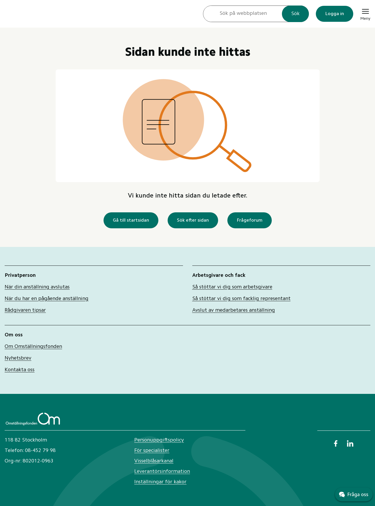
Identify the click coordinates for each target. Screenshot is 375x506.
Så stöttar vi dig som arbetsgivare (232, 287)
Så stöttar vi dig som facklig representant (241, 299)
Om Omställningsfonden (33, 346)
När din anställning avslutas (37, 287)
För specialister (151, 450)
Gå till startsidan (131, 220)
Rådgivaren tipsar (25, 310)
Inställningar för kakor (160, 482)
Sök (295, 14)
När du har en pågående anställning (46, 299)
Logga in (334, 14)
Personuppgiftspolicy (159, 440)
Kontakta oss (20, 370)
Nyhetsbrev (18, 358)
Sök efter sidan (193, 220)
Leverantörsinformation (162, 471)
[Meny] (365, 14)
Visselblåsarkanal (153, 461)
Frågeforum (249, 220)
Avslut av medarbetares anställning (233, 310)
